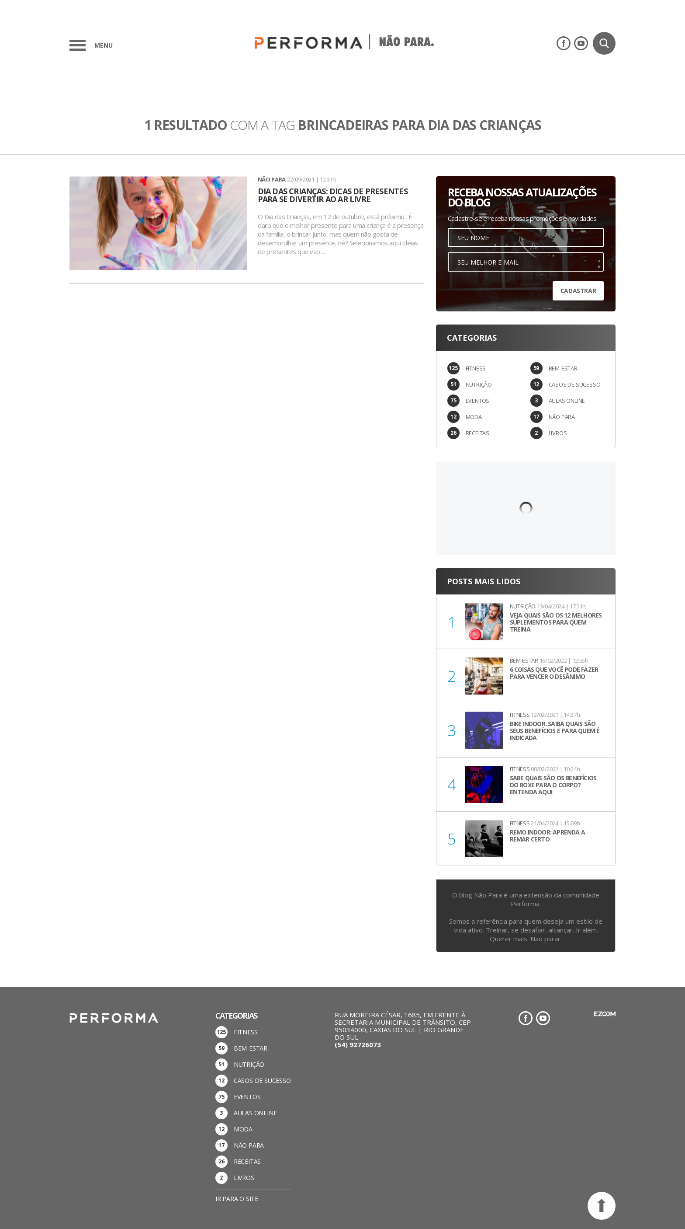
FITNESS (476, 368)
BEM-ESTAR (563, 368)
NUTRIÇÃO (479, 384)
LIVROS (558, 433)
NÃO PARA (562, 417)
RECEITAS (477, 433)
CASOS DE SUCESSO (575, 384)
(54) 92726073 (358, 1044)
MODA (474, 417)
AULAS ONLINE (567, 401)
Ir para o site (236, 1198)
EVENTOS (478, 401)
